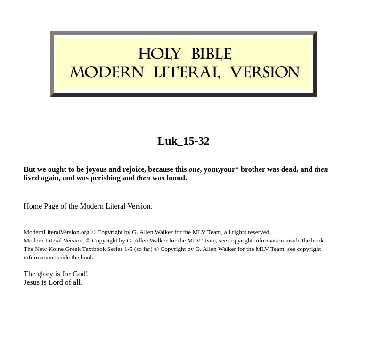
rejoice (133, 169)
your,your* (221, 169)
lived (31, 178)
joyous (96, 169)
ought (57, 169)
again (49, 178)
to (71, 169)
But (29, 169)
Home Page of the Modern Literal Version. (88, 206)
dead (289, 169)
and (115, 169)
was (273, 169)
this (181, 169)
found (175, 178)
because (160, 169)
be (80, 169)
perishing (105, 178)
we (41, 169)
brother (253, 169)
